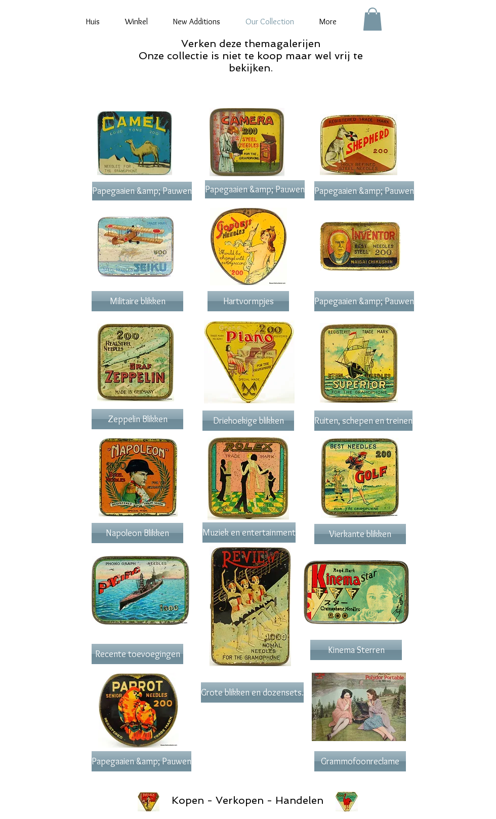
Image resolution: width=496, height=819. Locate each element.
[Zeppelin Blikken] (137, 419)
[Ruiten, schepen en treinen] (363, 421)
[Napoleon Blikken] (137, 533)
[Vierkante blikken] (360, 534)
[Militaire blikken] (137, 301)
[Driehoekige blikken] (248, 421)
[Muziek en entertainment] (249, 532)
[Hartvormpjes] (248, 301)
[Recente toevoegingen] (137, 654)
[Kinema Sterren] (356, 650)
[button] (372, 19)
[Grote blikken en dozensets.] (252, 692)
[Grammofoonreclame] (360, 761)
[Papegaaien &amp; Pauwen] (142, 191)
